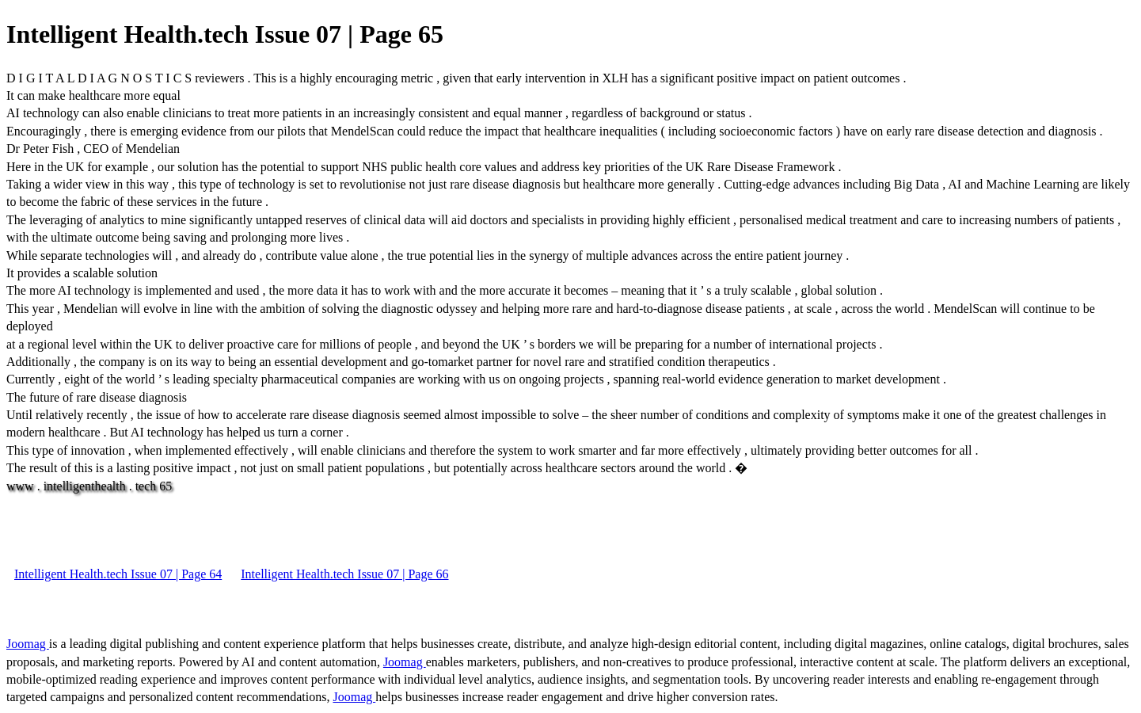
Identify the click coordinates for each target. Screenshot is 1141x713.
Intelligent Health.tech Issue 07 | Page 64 (118, 574)
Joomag (27, 643)
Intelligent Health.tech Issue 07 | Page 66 (344, 574)
